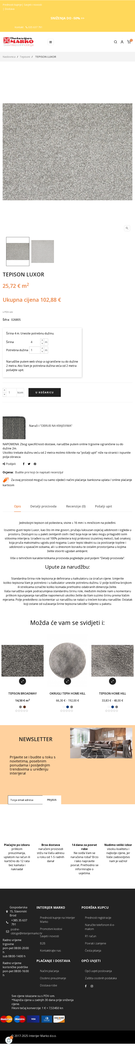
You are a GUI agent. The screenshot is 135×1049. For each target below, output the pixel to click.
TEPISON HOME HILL (112, 693)
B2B (42, 943)
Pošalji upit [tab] (103, 506)
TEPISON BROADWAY (22, 693)
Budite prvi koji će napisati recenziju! (39, 472)
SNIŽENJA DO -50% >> (67, 18)
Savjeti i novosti (33, 4)
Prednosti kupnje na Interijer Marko (57, 920)
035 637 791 (34, 27)
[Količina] (10, 392)
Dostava (9, 9)
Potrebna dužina (17, 350)
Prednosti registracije (98, 918)
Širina (10, 342)
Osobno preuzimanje (53, 978)
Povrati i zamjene (95, 943)
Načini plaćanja (49, 971)
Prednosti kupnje (12, 4)
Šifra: (6, 320)
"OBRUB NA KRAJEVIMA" (56, 426)
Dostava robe (48, 985)
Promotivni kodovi (51, 929)
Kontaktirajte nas (50, 950)
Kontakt (19, 27)
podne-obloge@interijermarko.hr (26, 931)
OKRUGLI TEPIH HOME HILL (67, 693)
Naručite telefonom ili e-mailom (100, 927)
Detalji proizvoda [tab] (43, 506)
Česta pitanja (93, 950)
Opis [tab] (17, 506)
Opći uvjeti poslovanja (98, 971)
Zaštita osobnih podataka (101, 978)
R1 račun (90, 936)
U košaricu (45, 392)
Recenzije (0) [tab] (76, 506)
